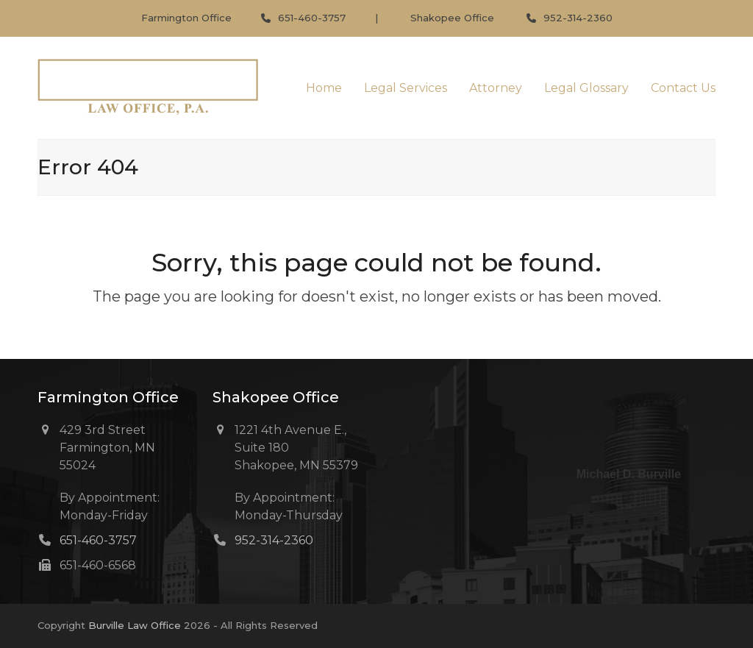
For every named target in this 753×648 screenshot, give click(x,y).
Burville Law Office (134, 625)
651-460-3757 (312, 18)
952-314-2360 (578, 18)
